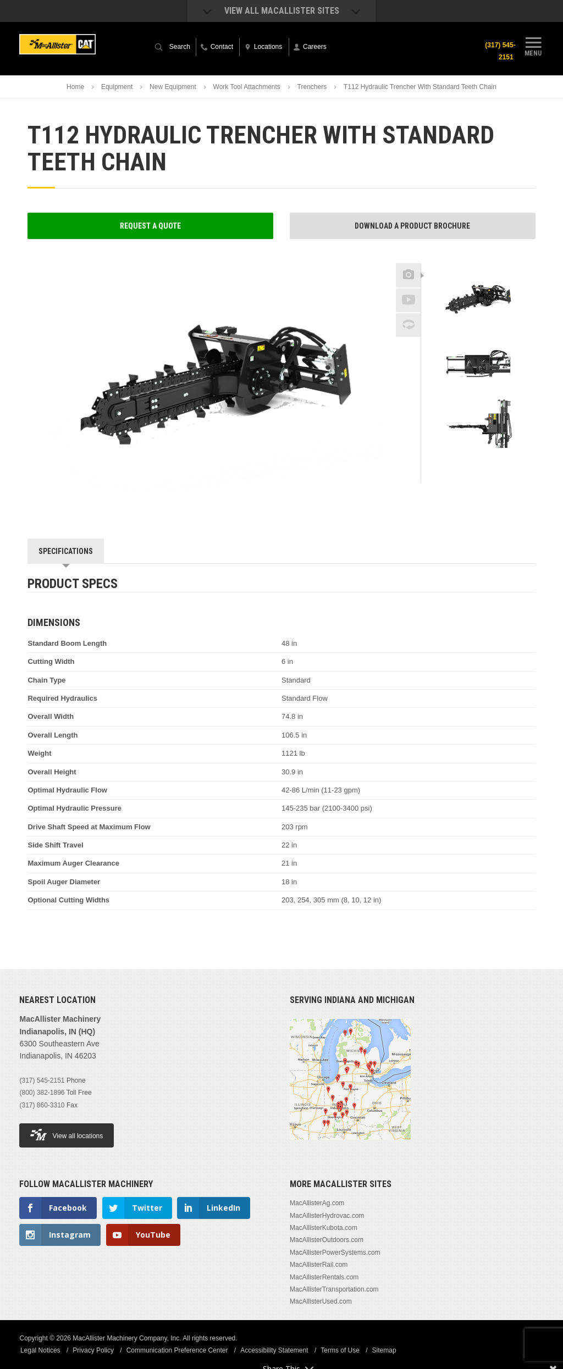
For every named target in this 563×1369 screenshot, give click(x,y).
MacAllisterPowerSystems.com (335, 1252)
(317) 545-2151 (499, 51)
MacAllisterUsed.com (321, 1301)
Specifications (65, 551)
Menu (533, 45)
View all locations (66, 1134)
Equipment (117, 87)
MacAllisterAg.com (317, 1203)
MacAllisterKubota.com (323, 1228)
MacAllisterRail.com (318, 1264)
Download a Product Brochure (412, 225)
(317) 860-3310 (41, 1105)
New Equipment (173, 87)
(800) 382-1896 (41, 1092)
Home (75, 87)
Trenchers (312, 87)
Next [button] (498, 465)
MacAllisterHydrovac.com (327, 1216)
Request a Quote (150, 225)
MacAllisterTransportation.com (334, 1289)
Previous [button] (478, 260)
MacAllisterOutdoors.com (326, 1240)
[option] (478, 300)
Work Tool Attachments (246, 87)
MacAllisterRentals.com (324, 1277)
